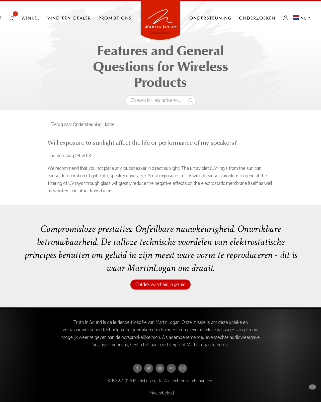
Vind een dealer (69, 17)
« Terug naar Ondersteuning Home (81, 124)
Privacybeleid (160, 393)
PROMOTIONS (115, 17)
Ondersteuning (210, 17)
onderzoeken (257, 17)
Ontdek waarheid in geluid (160, 284)
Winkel (31, 17)
